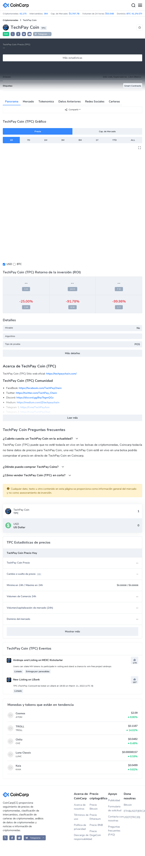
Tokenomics (46, 101)
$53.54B (109, 13)
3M (62, 140)
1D (11, 140)
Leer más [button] (72, 418)
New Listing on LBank (23, 679)
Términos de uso (81, 817)
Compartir (72, 109)
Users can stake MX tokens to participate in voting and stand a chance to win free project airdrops (62, 666)
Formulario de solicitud (114, 808)
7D (28, 140)
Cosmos (20, 713)
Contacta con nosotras (116, 818)
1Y (97, 140)
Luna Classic (23, 752)
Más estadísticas (72, 58)
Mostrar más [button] (72, 631)
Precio (38, 131)
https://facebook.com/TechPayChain (40, 388)
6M (80, 140)
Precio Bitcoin (94, 807)
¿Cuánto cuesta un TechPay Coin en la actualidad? (40, 439)
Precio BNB (96, 825)
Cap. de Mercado (107, 131)
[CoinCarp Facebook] (12, 837)
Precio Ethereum (95, 817)
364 (46, 13)
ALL (133, 140)
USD (9, 264)
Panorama (11, 101)
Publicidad (114, 800)
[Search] (133, 5)
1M (45, 140)
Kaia (18, 766)
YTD (114, 140)
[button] (18, 34)
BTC (19, 264)
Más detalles (72, 353)
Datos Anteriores (69, 101)
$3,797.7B (74, 13)
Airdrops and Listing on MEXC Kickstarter (35, 660)
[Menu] (140, 5)
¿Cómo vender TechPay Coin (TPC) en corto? (37, 475)
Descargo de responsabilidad (82, 837)
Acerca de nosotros (79, 807)
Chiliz (19, 739)
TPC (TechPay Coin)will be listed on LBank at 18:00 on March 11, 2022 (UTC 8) (53, 685)
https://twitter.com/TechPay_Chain (36, 393)
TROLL (20, 726)
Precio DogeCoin (95, 833)
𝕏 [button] (13, 34)
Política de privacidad (80, 827)
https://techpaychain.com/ (61, 373)
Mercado (28, 101)
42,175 (22, 13)
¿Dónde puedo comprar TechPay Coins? (33, 467)
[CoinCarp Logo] (17, 5)
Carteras (114, 101)
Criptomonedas (10, 20)
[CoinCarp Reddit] (19, 837)
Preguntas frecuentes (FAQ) (114, 830)
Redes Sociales (94, 101)
